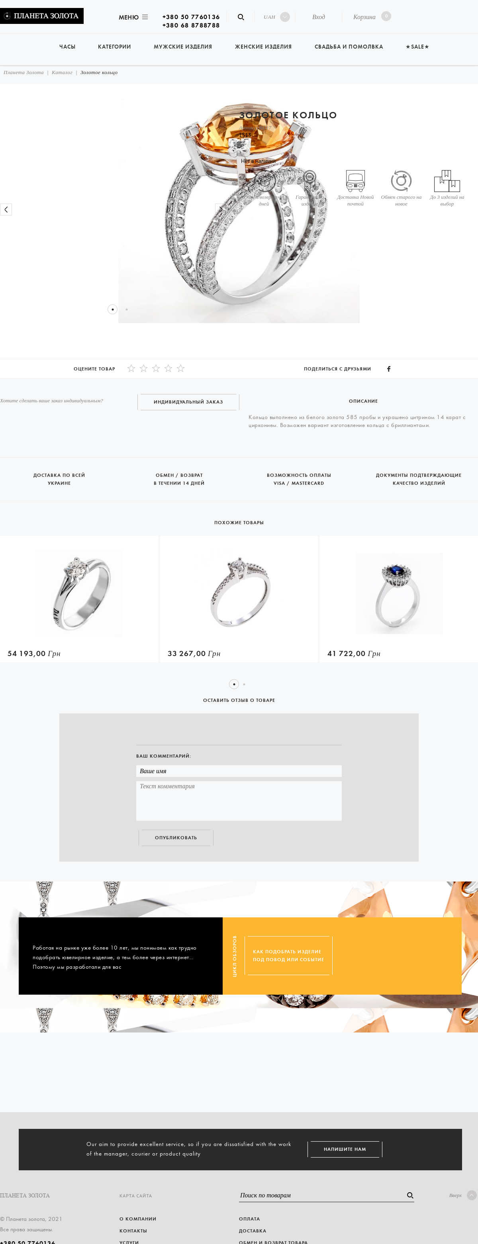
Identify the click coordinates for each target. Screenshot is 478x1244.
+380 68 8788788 (191, 25)
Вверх (463, 1195)
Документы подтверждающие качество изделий (419, 476)
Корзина (370, 16)
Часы (67, 46)
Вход (318, 17)
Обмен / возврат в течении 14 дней (180, 476)
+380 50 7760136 (191, 17)
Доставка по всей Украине (60, 476)
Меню (133, 17)
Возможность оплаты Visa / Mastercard (300, 476)
